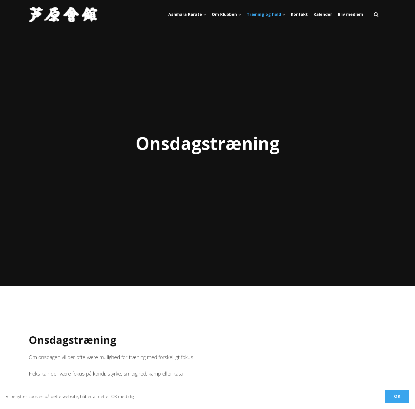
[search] (376, 14)
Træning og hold (266, 14)
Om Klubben (226, 14)
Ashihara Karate (187, 14)
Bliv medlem (350, 14)
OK (397, 396)
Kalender (323, 14)
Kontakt (299, 14)
